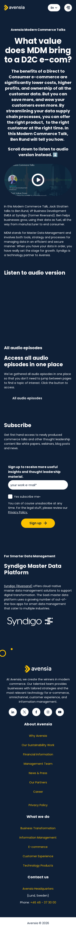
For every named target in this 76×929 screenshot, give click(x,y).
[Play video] (38, 180)
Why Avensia (38, 736)
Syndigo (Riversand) (18, 586)
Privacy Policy (38, 805)
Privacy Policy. (18, 512)
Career (38, 792)
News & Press (38, 773)
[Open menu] (68, 8)
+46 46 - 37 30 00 (43, 902)
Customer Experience (38, 856)
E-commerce (38, 847)
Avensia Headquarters (38, 889)
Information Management (38, 838)
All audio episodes (27, 398)
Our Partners (38, 782)
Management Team (38, 764)
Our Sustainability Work (38, 745)
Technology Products (38, 865)
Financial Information (38, 754)
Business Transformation (38, 828)
